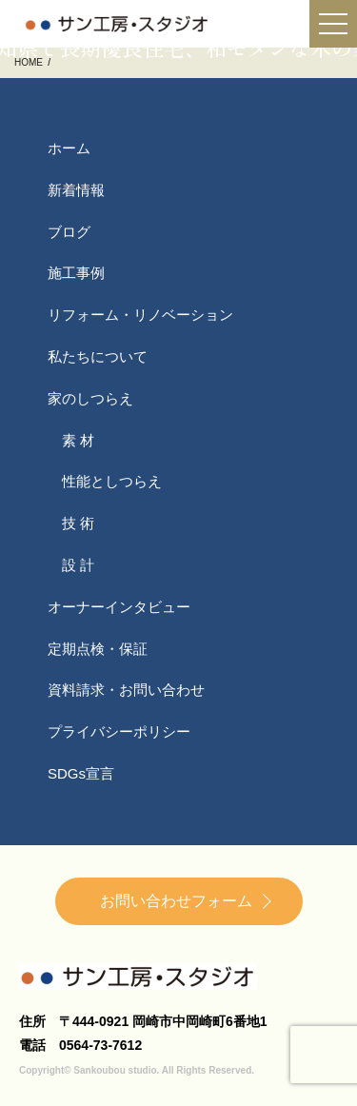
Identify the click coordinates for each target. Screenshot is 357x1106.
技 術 (78, 523)
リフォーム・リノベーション (140, 314)
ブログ (69, 232)
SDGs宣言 (81, 773)
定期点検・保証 (98, 649)
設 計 (78, 565)
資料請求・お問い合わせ (126, 689)
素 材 (78, 440)
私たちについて (98, 356)
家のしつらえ (90, 398)
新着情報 (76, 190)
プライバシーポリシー (119, 731)
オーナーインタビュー (119, 607)
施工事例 (76, 273)
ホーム (69, 148)
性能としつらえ (112, 481)
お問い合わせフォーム (176, 901)
